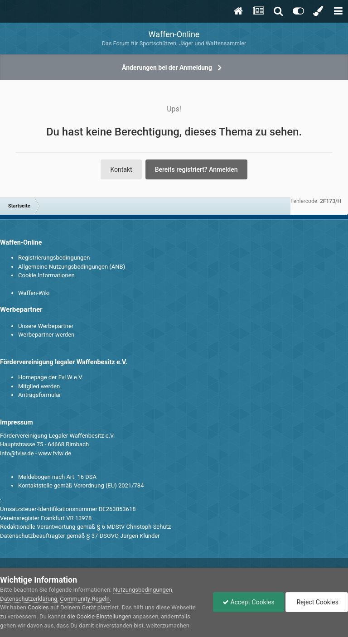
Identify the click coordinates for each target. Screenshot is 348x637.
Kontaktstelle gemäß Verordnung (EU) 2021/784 (81, 485)
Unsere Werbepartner (45, 326)
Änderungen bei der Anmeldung (167, 67)
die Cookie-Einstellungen (99, 616)
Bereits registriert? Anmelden (196, 169)
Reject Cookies (316, 602)
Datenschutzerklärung (29, 598)
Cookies (38, 607)
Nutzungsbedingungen (142, 589)
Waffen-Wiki (33, 293)
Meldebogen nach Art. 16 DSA (57, 476)
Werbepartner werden (46, 334)
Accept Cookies (248, 602)
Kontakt (121, 169)
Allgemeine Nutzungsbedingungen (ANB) (71, 266)
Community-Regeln (85, 598)
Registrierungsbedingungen (54, 257)
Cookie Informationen (46, 275)
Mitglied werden (39, 386)
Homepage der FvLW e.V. (50, 377)
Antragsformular (39, 394)
